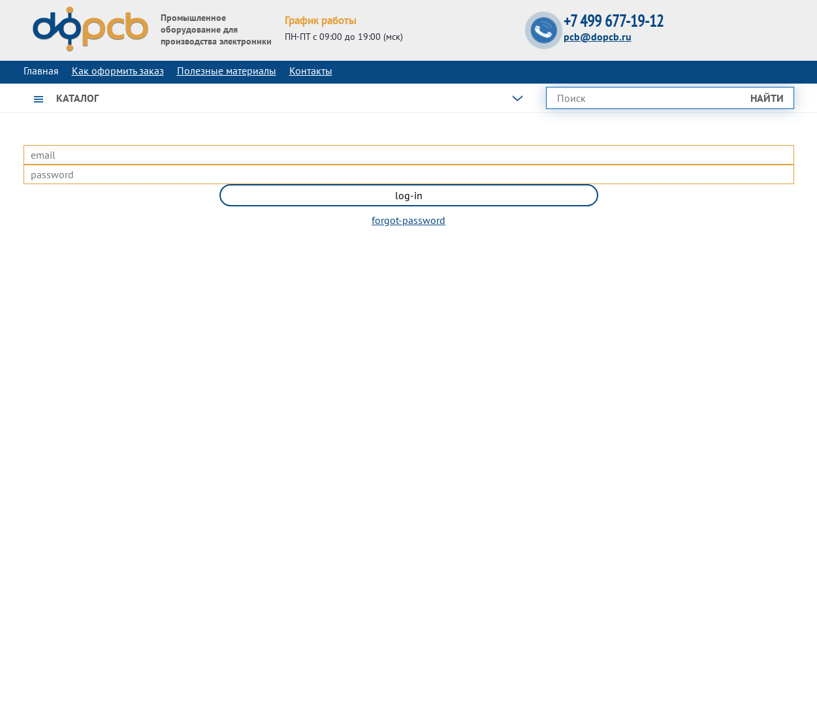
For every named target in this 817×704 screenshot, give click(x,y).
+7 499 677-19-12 (614, 21)
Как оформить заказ (118, 70)
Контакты (310, 70)
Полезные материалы (226, 70)
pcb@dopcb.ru (598, 36)
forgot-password (408, 220)
